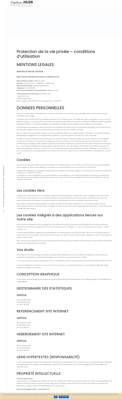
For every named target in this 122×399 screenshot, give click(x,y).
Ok (55, 396)
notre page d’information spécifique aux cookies (56, 265)
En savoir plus (64, 396)
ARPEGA (3, 179)
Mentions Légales (3, 171)
